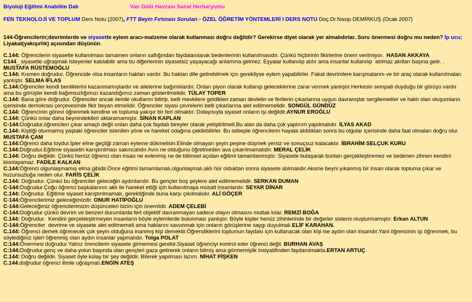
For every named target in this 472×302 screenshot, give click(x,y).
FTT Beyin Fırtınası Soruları (162, 19)
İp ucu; (453, 37)
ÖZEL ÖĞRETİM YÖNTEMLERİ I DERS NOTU (259, 19)
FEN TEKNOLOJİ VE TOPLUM (42, 19)
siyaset (97, 37)
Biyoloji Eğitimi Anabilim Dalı (41, 6)
